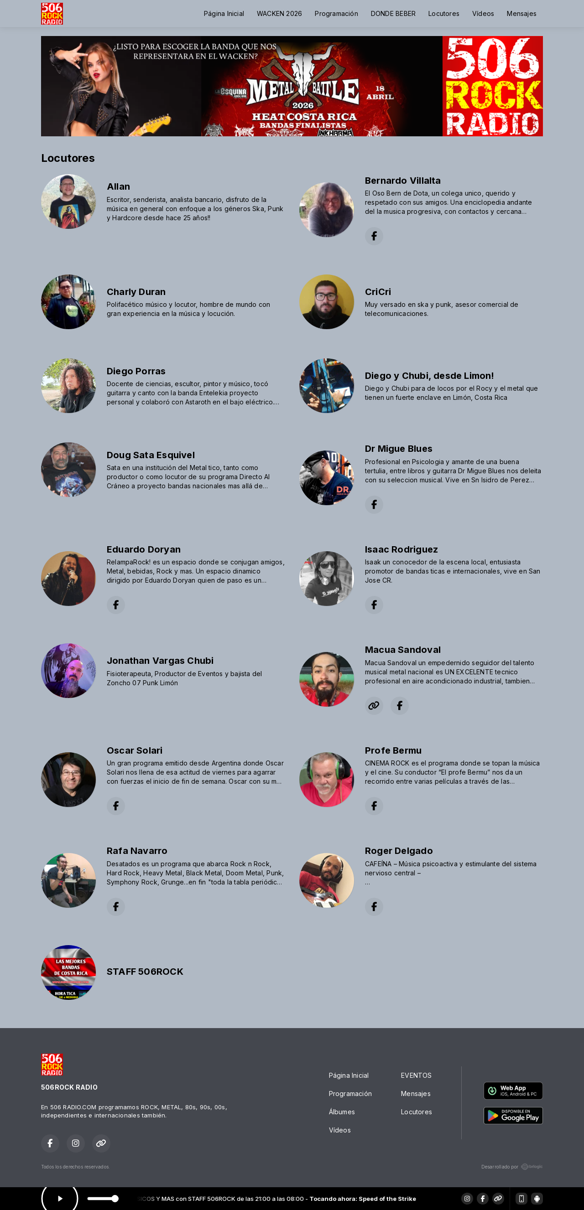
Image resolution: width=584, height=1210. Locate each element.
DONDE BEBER (393, 13)
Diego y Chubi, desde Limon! (430, 375)
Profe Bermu (393, 750)
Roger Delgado (399, 850)
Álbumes (342, 1112)
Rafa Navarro (137, 850)
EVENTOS (416, 1075)
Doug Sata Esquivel (151, 455)
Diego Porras (136, 371)
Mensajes (522, 13)
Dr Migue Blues (399, 448)
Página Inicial (224, 13)
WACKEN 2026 (279, 13)
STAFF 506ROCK (145, 971)
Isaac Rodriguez (401, 549)
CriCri (378, 291)
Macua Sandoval (403, 649)
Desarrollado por (512, 1166)
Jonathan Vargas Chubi (160, 660)
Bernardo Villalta (403, 180)
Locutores (443, 13)
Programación (336, 13)
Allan (118, 186)
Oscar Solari (135, 750)
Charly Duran (136, 291)
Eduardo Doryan (144, 549)
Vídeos (483, 13)
